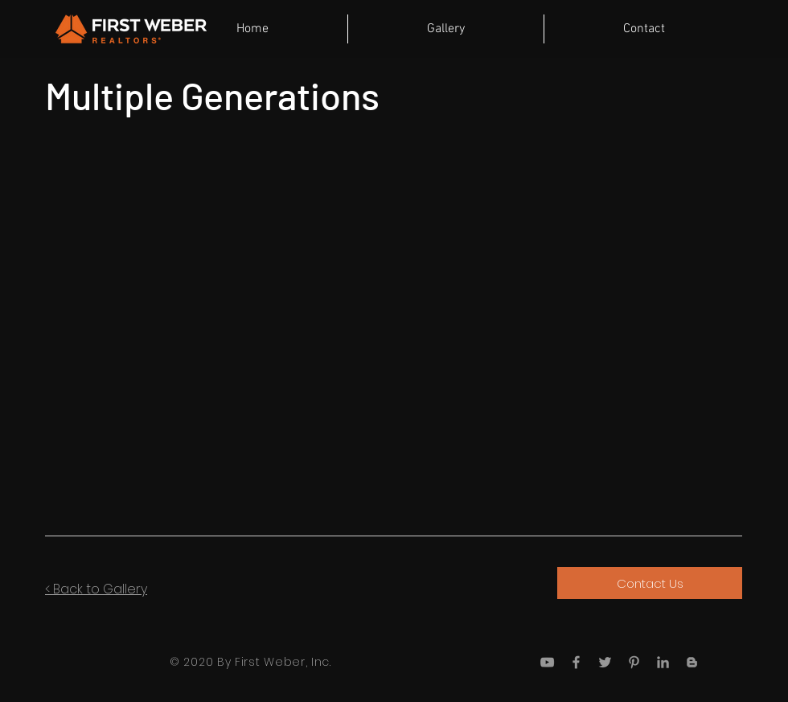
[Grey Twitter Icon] (605, 662)
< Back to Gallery (96, 589)
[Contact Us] (649, 583)
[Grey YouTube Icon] (547, 662)
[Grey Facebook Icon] (576, 662)
